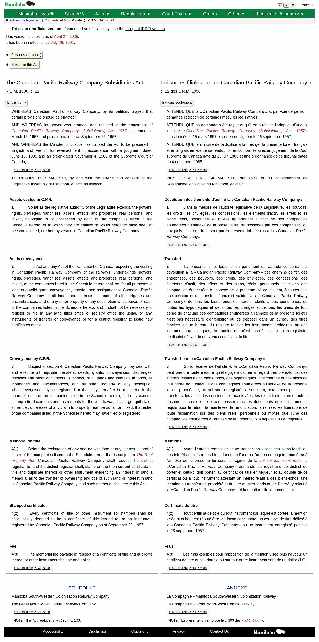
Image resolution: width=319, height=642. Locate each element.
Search (74, 13)
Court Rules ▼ (177, 13)
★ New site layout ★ (24, 20)
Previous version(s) (26, 55)
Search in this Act (24, 64)
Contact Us (219, 631)
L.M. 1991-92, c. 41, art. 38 (188, 170)
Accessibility (53, 631)
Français (306, 5)
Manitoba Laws (35, 13)
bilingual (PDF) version (145, 29)
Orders (210, 13)
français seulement (177, 102)
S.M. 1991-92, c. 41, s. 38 (32, 170)
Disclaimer (98, 631)
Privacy (179, 631)
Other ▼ (236, 13)
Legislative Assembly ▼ (281, 13)
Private (77, 20)
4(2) (15, 513)
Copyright (139, 631)
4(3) (15, 554)
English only (16, 102)
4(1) (15, 449)
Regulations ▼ (136, 13)
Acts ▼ (102, 13)
